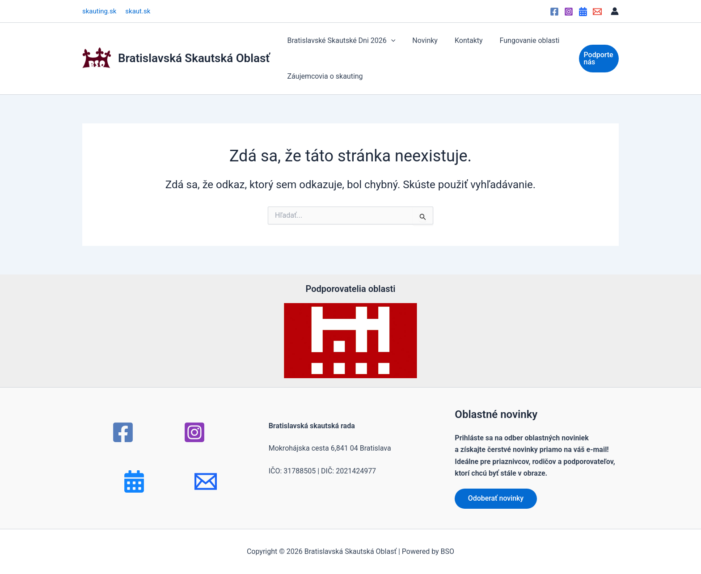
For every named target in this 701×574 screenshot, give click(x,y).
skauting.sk (99, 11)
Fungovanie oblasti (520, 40)
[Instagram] (568, 11)
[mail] (205, 481)
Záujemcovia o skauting (324, 76)
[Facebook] (554, 11)
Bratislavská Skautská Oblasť (194, 58)
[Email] (597, 11)
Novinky (421, 40)
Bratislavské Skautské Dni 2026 (340, 41)
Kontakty (462, 40)
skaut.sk (137, 11)
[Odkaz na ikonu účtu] (615, 11)
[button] (389, 41)
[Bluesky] (134, 481)
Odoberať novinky (496, 498)
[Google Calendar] (583, 11)
